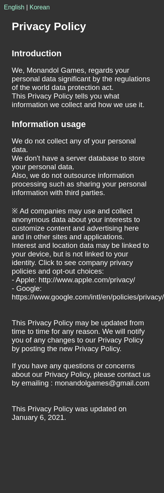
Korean (40, 7)
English (14, 7)
